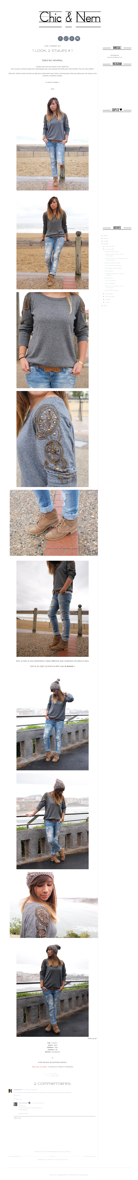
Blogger (85, 1174)
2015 (105, 235)
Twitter (60, 1067)
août (107, 299)
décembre (108, 246)
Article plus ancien (90, 1156)
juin (106, 302)
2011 (105, 305)
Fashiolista (69, 1067)
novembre (108, 249)
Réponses (18, 1099)
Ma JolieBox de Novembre (113, 268)
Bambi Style (109, 278)
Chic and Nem (23, 1103)
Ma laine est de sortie (112, 290)
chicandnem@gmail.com (114, 57)
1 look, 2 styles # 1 (110, 283)
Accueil (52, 1156)
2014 (105, 238)
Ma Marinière (109, 271)
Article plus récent (15, 1156)
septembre (109, 296)
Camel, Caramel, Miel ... (112, 251)
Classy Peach (17, 1089)
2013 (105, 241)
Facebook (52, 1067)
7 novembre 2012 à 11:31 (37, 1103)
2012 (105, 244)
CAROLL (54, 1043)
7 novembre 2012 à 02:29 (30, 1089)
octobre (108, 293)
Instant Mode (55, 1075)
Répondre (16, 1095)
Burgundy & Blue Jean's (112, 262)
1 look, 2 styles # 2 (110, 280)
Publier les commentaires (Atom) (57, 1159)
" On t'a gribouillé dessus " (113, 265)
